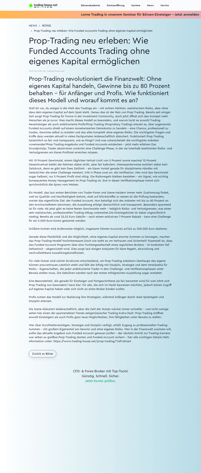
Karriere (135, 5)
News (150, 5)
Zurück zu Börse (42, 353)
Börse (46, 25)
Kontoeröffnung (116, 5)
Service (165, 5)
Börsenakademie (90, 5)
